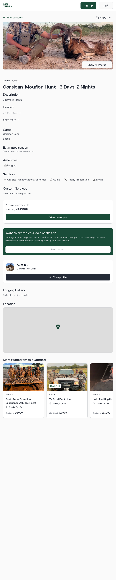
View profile (58, 277)
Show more (11, 119)
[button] (58, 327)
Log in (106, 5)
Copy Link (103, 17)
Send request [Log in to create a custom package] (58, 249)
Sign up (88, 5)
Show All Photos (97, 64)
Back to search (13, 17)
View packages (58, 217)
